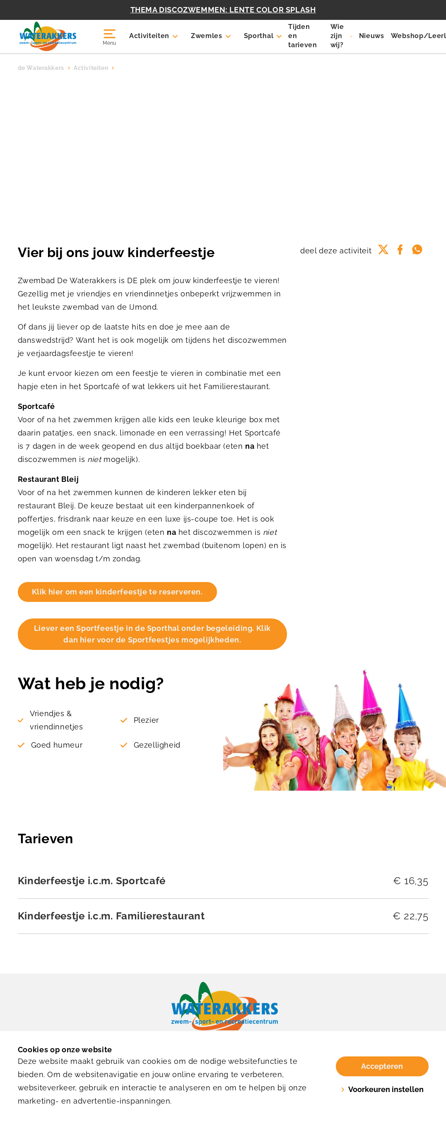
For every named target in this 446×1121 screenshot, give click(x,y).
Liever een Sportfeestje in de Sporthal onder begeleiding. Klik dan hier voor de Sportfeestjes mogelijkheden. (152, 634)
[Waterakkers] (52, 36)
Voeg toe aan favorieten (352, 177)
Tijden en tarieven (302, 36)
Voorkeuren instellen (382, 1089)
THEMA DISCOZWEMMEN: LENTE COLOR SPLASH (223, 9)
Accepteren (382, 1066)
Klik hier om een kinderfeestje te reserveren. (117, 591)
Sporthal (258, 36)
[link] (223, 1010)
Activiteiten (149, 36)
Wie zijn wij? (337, 36)
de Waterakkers (41, 68)
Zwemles (206, 36)
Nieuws (371, 36)
